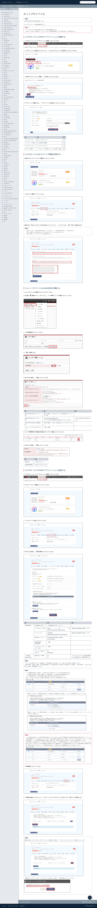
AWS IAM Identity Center (8, 35)
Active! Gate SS (7, 16)
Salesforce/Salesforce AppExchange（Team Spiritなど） (14, 151)
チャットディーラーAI (8, 204)
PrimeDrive (6, 146)
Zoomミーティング (7, 185)
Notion (5, 136)
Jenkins (5, 100)
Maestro (5, 119)
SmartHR (5, 162)
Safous (5, 149)
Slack (5, 161)
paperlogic (6, 142)
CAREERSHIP (6, 40)
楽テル (5, 211)
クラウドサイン (7, 194)
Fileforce (5, 72)
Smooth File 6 (6, 164)
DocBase (5, 61)
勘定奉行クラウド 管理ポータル (10, 208)
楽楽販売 (5, 217)
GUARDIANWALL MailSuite (9, 89)
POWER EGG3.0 (7, 144)
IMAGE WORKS (7, 93)
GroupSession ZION (7, 83)
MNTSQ (5, 129)
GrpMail (5, 87)
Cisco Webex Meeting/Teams (9, 48)
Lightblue (5, 114)
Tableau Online (6, 172)
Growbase (6, 85)
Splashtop (6, 166)
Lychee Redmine (7, 117)
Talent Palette (6, 176)
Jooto (5, 102)
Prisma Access (6, 147)
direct (5, 59)
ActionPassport (6, 14)
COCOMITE (6, 53)
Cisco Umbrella (7, 46)
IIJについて (4, 905)
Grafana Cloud (6, 82)
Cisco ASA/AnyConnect (8, 44)
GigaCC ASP (6, 76)
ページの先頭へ (90, 898)
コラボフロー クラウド (8, 196)
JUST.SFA (6, 104)
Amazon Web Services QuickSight (10, 25)
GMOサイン (6, 78)
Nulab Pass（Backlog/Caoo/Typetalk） (11, 138)
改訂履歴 (5, 219)
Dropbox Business (7, 63)
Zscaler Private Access (8, 189)
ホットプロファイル (7, 206)
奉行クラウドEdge (7, 209)
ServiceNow (6, 157)
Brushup (5, 38)
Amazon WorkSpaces (8, 27)
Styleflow (5, 170)
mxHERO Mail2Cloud (8, 132)
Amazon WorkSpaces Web (9, 29)
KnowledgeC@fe (7, 110)
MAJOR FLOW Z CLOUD (8, 123)
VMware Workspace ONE (8, 181)
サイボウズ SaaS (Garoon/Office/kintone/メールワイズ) (14, 198)
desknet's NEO (6, 57)
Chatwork (5, 42)
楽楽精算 (5, 215)
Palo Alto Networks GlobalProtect (10, 140)
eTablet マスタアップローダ (9, 70)
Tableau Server (6, 174)
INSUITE (5, 95)
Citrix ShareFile (7, 50)
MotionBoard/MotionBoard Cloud (10, 130)
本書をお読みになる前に (8, 12)
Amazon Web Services (8, 23)
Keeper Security (7, 106)
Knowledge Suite (7, 108)
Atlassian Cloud (7, 33)
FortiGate (5, 74)
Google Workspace (7, 80)
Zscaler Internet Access (8, 187)
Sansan (5, 153)
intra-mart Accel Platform (8, 97)
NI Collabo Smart (7, 134)
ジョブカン (6, 202)
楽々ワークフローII (7, 213)
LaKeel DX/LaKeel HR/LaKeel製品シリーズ (12, 112)
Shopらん (5, 159)
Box (4, 36)
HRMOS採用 (6, 91)
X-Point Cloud (6, 183)
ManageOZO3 (6, 125)
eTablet (5, 68)
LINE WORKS (6, 115)
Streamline (6, 168)
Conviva (5, 55)
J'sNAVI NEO (6, 99)
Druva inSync (6, 65)
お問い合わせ (22, 905)
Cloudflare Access (7, 52)
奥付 (4, 221)
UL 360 (5, 179)
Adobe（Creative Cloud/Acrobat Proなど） (12, 18)
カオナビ (5, 191)
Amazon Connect (7, 21)
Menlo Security (6, 127)
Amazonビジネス (7, 31)
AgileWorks (6, 20)
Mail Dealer (6, 121)
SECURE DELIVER (7, 155)
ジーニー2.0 (6, 200)
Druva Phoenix (6, 67)
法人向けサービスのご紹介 (13, 905)
